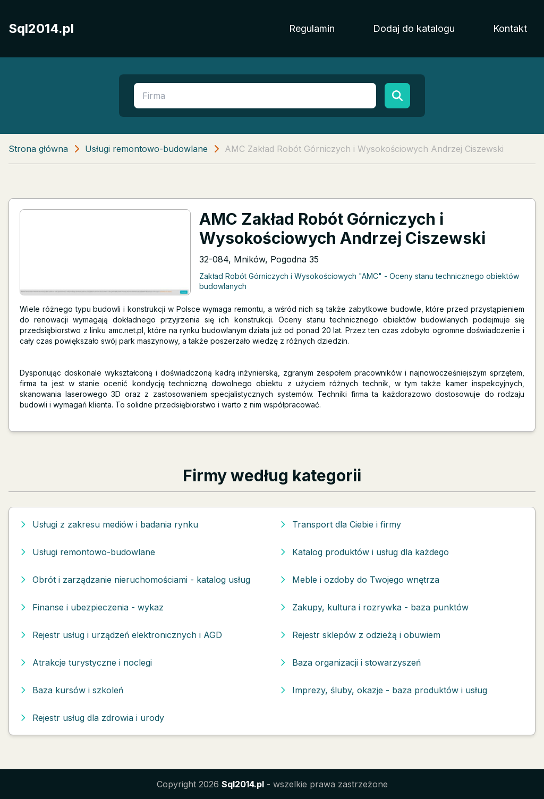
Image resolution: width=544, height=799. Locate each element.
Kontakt (510, 28)
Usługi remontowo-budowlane (146, 148)
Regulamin (312, 28)
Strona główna (38, 148)
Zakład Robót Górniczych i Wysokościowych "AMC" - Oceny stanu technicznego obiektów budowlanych (359, 281)
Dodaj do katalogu (414, 28)
